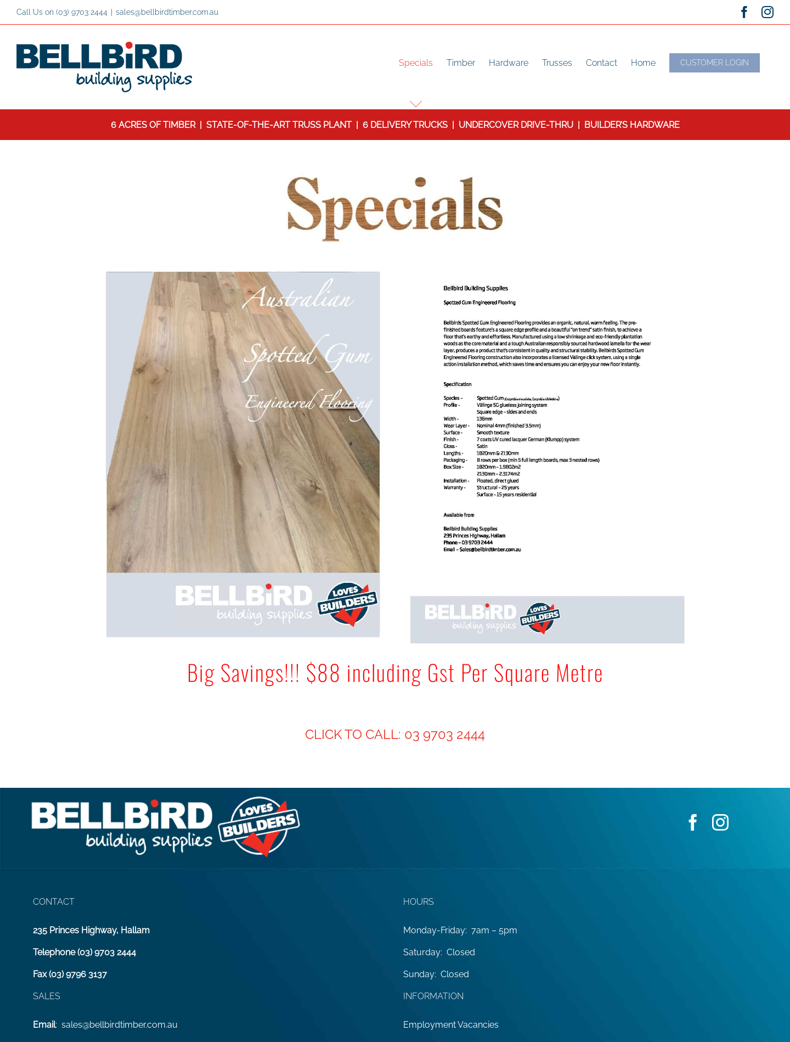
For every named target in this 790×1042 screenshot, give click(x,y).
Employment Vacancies (451, 1024)
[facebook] (693, 822)
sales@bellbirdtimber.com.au (167, 12)
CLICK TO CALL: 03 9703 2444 (395, 734)
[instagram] (720, 822)
